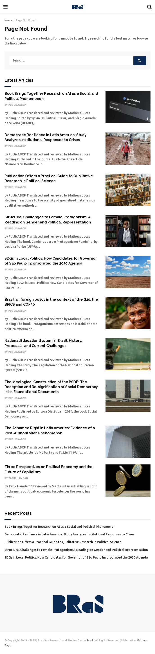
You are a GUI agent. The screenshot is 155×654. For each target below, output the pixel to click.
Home (8, 20)
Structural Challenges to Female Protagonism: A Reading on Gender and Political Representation (76, 550)
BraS (90, 640)
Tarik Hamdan (18, 478)
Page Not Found (26, 20)
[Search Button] (139, 60)
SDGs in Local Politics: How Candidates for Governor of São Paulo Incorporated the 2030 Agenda (76, 557)
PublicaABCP (17, 105)
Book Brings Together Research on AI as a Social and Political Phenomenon (59, 526)
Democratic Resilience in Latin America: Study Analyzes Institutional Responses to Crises (69, 534)
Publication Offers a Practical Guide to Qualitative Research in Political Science (62, 542)
